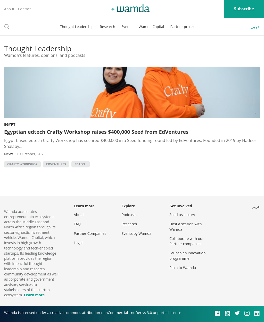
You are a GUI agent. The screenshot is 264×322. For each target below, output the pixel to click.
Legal (78, 242)
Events (127, 26)
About (9, 8)
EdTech (80, 164)
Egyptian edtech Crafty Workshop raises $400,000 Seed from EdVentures (96, 131)
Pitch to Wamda (182, 267)
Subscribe (244, 9)
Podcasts (129, 214)
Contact (24, 8)
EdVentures (56, 164)
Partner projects (183, 26)
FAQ (77, 223)
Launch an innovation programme (187, 256)
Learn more (34, 294)
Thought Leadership (77, 26)
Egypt (9, 124)
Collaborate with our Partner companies (186, 241)
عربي (255, 27)
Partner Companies (90, 233)
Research (107, 26)
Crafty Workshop (22, 164)
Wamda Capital (151, 26)
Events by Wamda (137, 233)
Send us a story (182, 214)
